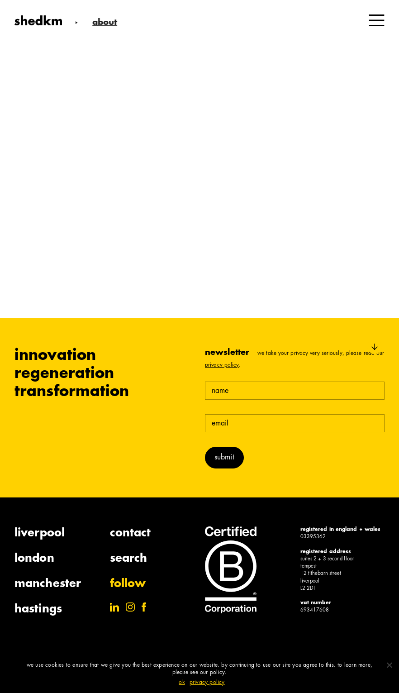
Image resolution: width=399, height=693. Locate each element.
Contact (130, 533)
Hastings (38, 609)
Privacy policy (207, 682)
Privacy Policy (222, 365)
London (34, 559)
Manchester (47, 584)
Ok (182, 682)
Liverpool (39, 533)
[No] (389, 664)
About (102, 23)
